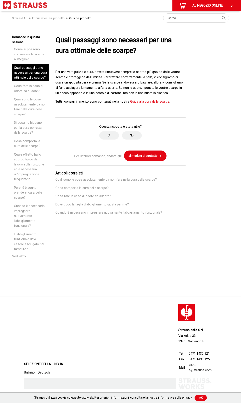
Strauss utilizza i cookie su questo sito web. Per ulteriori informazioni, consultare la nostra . (113, 397)
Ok (200, 397)
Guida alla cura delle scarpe (149, 101)
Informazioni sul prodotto (48, 18)
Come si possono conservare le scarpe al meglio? (29, 54)
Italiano (29, 372)
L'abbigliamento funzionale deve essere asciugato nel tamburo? (29, 241)
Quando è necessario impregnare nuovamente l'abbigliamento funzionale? (29, 216)
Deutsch (44, 372)
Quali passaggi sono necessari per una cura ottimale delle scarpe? (30, 73)
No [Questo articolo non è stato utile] (132, 135)
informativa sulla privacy (175, 397)
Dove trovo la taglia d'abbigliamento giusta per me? (92, 204)
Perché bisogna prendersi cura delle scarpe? (28, 193)
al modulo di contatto (145, 156)
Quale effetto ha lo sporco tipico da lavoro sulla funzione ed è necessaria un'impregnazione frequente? (29, 166)
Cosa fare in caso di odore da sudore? (28, 88)
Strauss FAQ (20, 18)
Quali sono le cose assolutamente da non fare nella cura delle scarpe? (30, 106)
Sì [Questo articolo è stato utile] (109, 135)
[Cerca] (196, 18)
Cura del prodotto (80, 18)
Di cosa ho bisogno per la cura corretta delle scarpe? (28, 127)
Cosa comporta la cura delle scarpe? (27, 143)
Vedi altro (19, 256)
